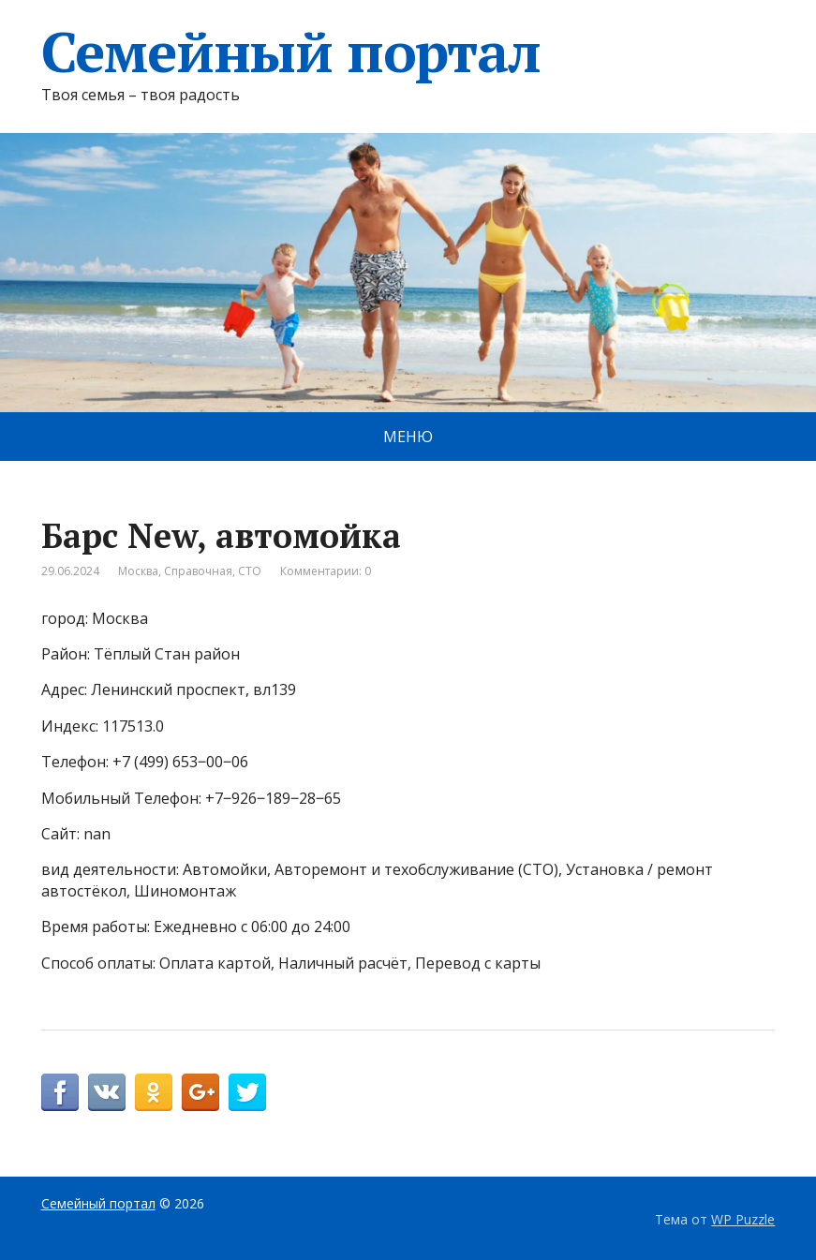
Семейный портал (291, 51)
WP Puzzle (743, 1219)
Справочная (198, 571)
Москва (138, 571)
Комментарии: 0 (325, 571)
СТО (249, 571)
